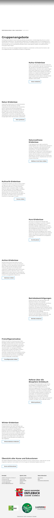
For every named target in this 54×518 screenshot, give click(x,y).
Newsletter (40, 477)
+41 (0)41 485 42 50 (6, 482)
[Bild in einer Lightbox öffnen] (27, 493)
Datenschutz (20, 516)
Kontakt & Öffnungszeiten (26, 477)
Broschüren (22, 483)
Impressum (29, 516)
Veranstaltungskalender (43, 480)
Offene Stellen (23, 480)
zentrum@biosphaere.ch (7, 483)
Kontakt (34, 516)
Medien (21, 482)
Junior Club (22, 479)
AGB (25, 516)
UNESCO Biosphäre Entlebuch (7, 30)
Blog (39, 479)
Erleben (13, 30)
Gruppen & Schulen (18, 30)
